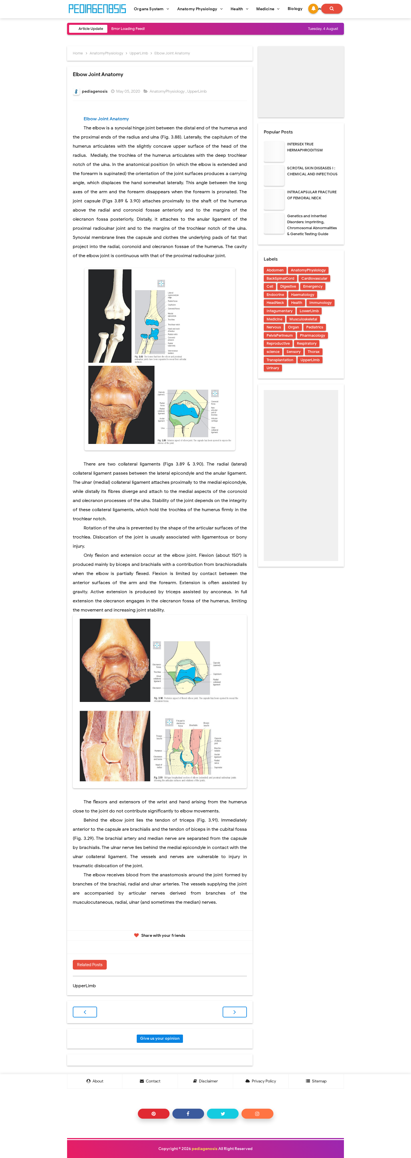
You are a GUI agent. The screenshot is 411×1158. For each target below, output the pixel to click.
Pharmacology (312, 335)
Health (296, 302)
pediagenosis (204, 1148)
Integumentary (280, 310)
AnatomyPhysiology (168, 91)
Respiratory (307, 343)
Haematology (302, 294)
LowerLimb (309, 310)
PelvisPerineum (280, 335)
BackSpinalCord (280, 278)
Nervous (274, 327)
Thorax (314, 351)
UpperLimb (197, 91)
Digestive (288, 286)
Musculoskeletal (303, 319)
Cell (270, 286)
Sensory (294, 351)
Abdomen (275, 270)
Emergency (313, 286)
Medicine (274, 319)
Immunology (320, 302)
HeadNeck (275, 302)
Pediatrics (314, 327)
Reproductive (278, 343)
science (273, 351)
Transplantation (280, 359)
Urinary (273, 367)
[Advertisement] (301, 81)
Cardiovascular (314, 278)
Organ (293, 327)
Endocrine (275, 294)
